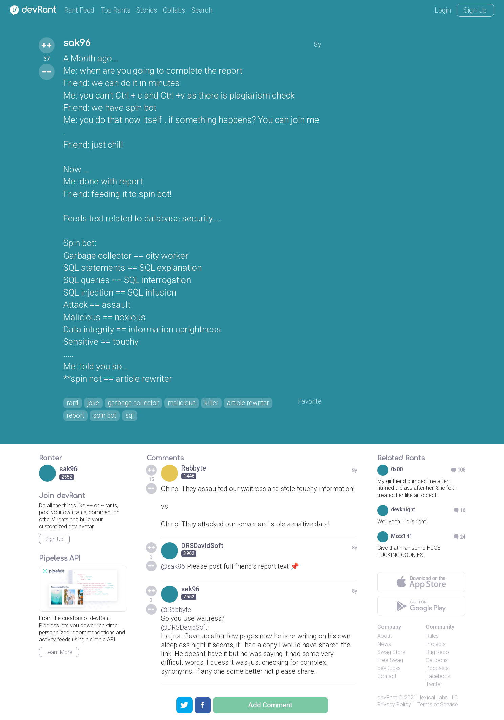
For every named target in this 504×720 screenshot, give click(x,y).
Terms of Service (437, 705)
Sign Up (475, 10)
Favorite (309, 402)
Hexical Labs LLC (438, 698)
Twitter (434, 685)
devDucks (389, 669)
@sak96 (173, 567)
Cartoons (437, 661)
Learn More (58, 653)
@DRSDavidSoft (185, 628)
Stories (146, 10)
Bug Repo (437, 653)
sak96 (77, 43)
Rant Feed (79, 10)
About (384, 637)
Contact (386, 677)
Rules (432, 637)
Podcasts (437, 669)
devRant (387, 698)
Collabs (174, 10)
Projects (436, 644)
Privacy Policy (394, 705)
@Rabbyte (176, 610)
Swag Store (391, 653)
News (384, 644)
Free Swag (390, 661)
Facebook (438, 677)
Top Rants (115, 10)
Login (443, 10)
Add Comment (270, 705)
